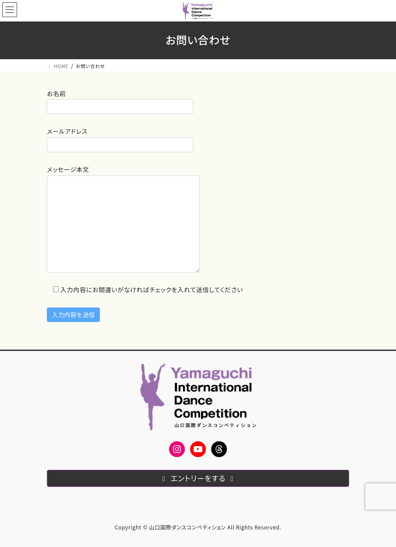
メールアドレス (120, 139)
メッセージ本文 (123, 219)
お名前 (120, 101)
